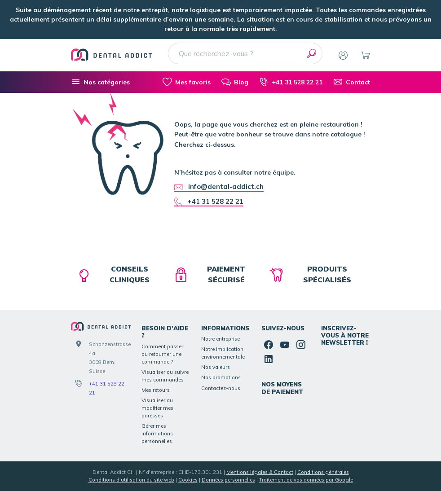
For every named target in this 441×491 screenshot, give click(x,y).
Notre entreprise (220, 339)
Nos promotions (221, 377)
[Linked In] (268, 359)
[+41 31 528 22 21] (291, 82)
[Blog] (235, 82)
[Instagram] (301, 345)
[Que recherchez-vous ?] (245, 53)
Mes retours (155, 390)
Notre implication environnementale (223, 353)
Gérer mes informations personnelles (157, 433)
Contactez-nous (220, 388)
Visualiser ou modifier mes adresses (157, 408)
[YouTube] (285, 345)
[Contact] (351, 82)
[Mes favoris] (186, 82)
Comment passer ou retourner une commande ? (162, 354)
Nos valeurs (215, 367)
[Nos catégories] (100, 82)
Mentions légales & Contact (259, 472)
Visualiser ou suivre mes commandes (165, 376)
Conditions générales (323, 472)
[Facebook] (268, 345)
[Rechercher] (311, 53)
